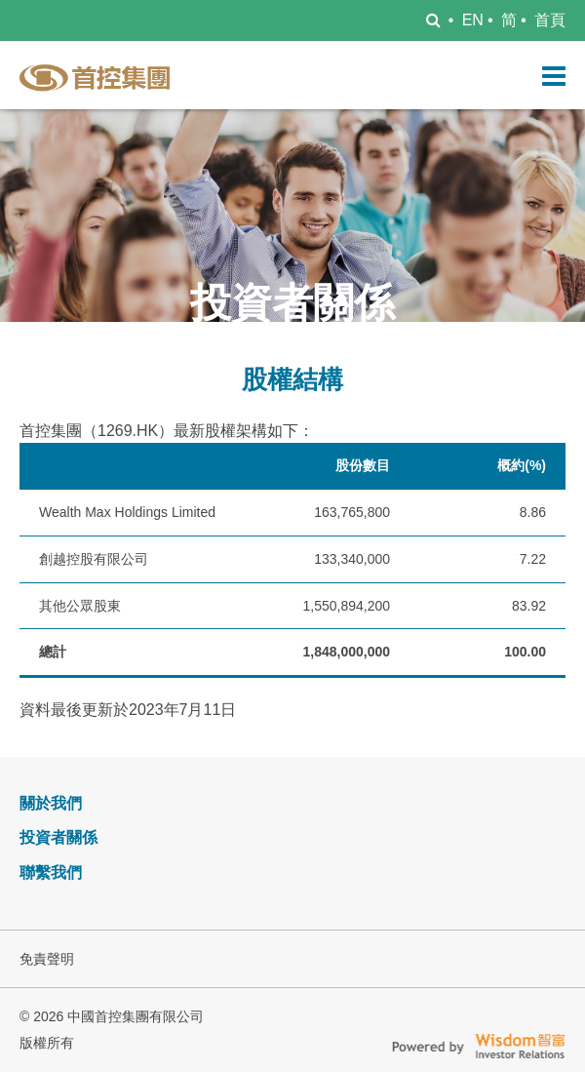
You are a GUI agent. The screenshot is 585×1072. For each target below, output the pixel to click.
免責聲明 (47, 959)
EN (473, 20)
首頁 (550, 20)
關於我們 (51, 803)
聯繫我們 (51, 872)
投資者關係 (59, 837)
